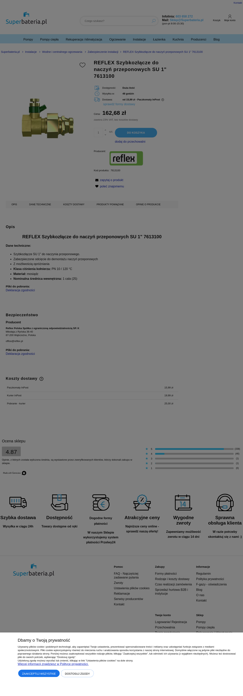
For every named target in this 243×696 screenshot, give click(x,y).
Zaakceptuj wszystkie (39, 673)
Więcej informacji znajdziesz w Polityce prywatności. (53, 664)
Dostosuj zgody (77, 673)
